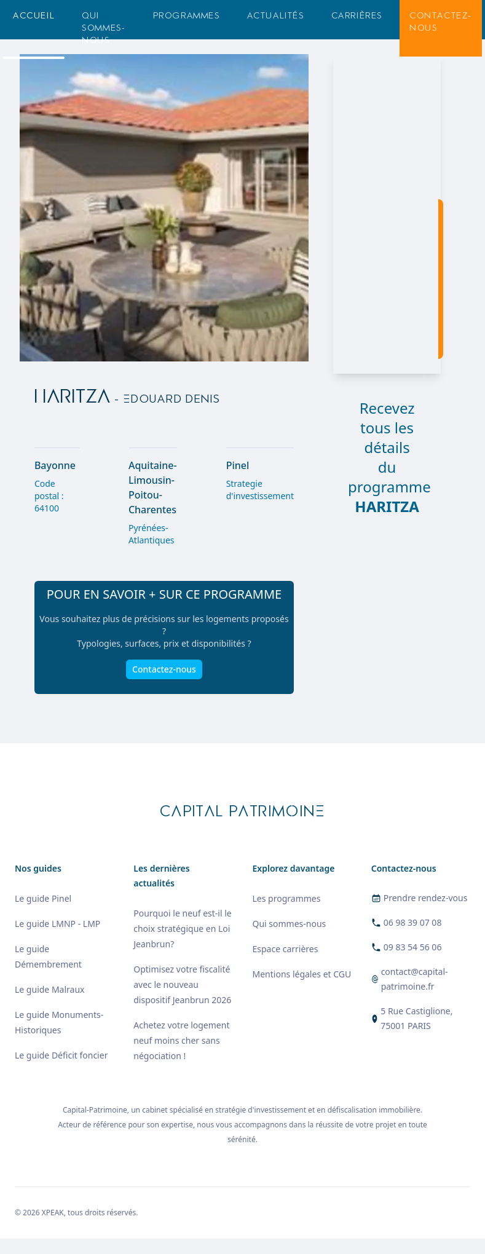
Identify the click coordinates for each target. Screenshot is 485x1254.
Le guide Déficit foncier (61, 1055)
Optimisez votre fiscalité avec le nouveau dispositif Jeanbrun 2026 (182, 984)
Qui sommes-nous (103, 28)
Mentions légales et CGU (302, 974)
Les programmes (287, 898)
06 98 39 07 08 (413, 922)
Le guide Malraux (49, 989)
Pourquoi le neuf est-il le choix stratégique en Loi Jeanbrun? (182, 928)
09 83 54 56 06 (413, 947)
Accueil (34, 15)
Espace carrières (285, 949)
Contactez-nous (440, 22)
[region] (387, 214)
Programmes (186, 15)
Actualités (275, 15)
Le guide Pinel (43, 898)
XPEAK (53, 1212)
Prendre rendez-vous (426, 898)
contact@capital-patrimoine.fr (414, 979)
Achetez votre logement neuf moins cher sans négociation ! (181, 1040)
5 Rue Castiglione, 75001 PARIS (416, 1018)
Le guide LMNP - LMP (57, 923)
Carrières (356, 15)
